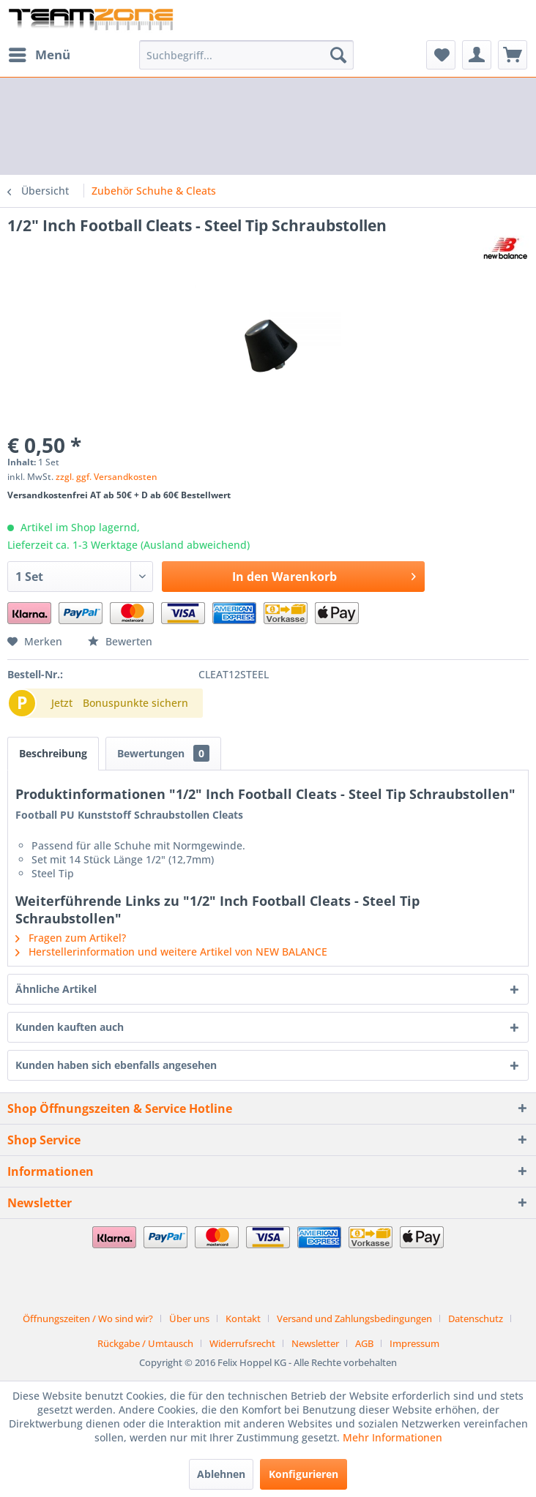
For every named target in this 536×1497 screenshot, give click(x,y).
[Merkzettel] (440, 55)
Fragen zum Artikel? (70, 938)
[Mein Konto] (476, 55)
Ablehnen (221, 1474)
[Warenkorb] (512, 55)
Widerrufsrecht (242, 1343)
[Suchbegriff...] (246, 55)
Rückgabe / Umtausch (145, 1343)
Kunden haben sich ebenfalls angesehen (116, 1065)
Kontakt (243, 1318)
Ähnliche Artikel (56, 989)
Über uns (189, 1318)
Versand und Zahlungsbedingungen (354, 1318)
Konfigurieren (303, 1474)
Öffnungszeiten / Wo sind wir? (88, 1318)
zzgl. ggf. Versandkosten (106, 476)
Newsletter (315, 1343)
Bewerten (120, 641)
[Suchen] (338, 55)
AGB (364, 1343)
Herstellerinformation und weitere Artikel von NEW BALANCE (171, 951)
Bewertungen (163, 753)
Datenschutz (475, 1318)
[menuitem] (39, 55)
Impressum (414, 1343)
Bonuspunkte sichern (135, 703)
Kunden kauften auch (69, 1027)
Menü (39, 53)
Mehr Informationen (392, 1437)
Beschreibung (53, 753)
